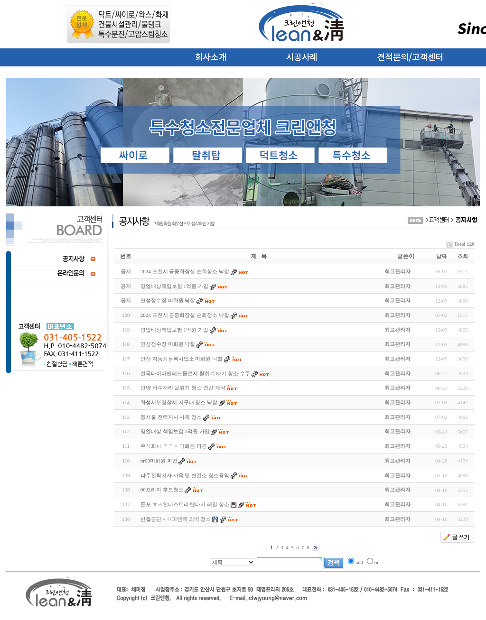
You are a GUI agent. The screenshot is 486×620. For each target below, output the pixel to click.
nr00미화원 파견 (159, 460)
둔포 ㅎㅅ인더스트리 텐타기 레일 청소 (184, 504)
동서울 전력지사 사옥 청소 (171, 417)
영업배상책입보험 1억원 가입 (174, 330)
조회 (463, 256)
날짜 (441, 256)
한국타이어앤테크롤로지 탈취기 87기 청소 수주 (195, 373)
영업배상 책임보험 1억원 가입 (175, 431)
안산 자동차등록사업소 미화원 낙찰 (181, 358)
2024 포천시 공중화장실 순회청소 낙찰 (184, 315)
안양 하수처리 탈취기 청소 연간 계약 (182, 387)
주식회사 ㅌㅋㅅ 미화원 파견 (173, 446)
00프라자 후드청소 (162, 489)
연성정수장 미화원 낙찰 (168, 344)
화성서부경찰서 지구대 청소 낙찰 (178, 402)
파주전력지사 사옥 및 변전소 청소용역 (184, 475)
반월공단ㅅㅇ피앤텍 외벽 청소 (175, 519)
